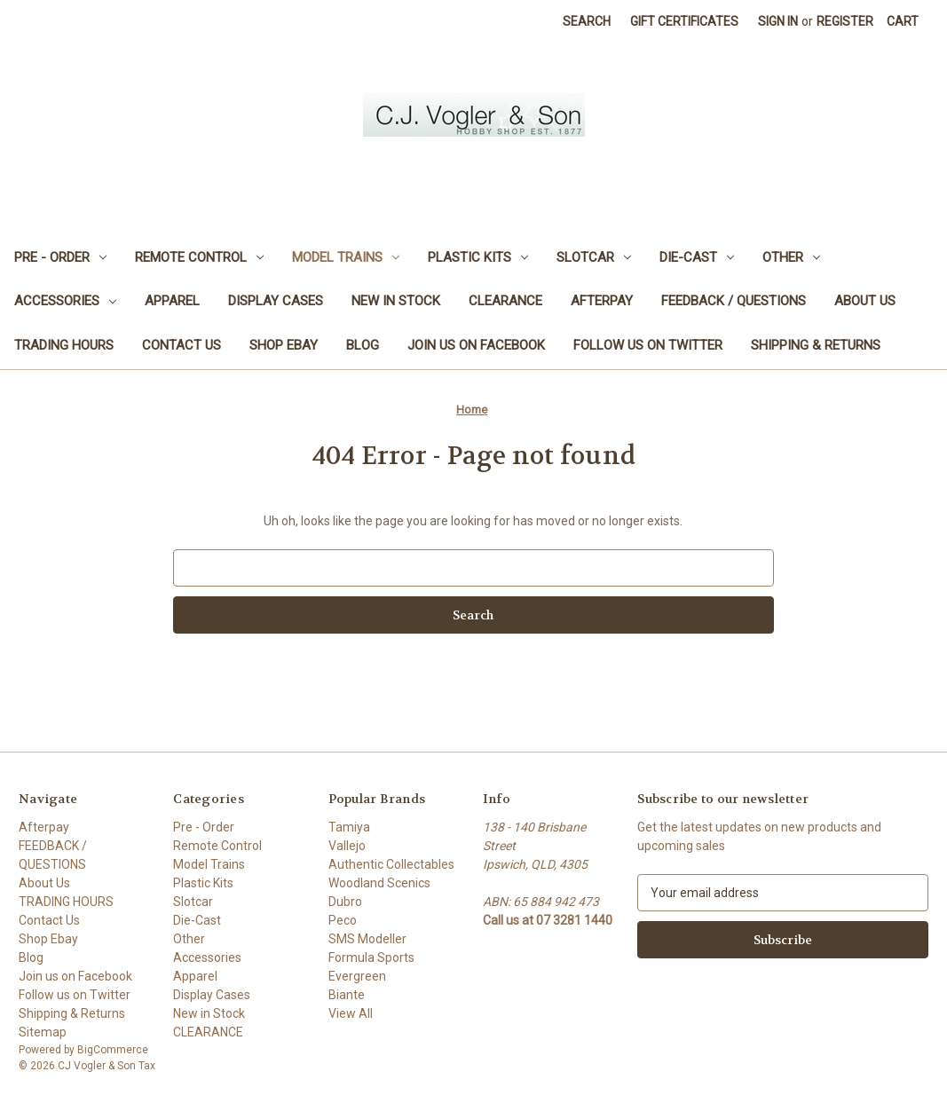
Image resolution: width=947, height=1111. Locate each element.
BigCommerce (112, 1050)
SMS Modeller (367, 939)
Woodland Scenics (379, 883)
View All (350, 1013)
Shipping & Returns (815, 345)
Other (791, 257)
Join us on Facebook (476, 345)
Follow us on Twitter (647, 345)
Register (845, 21)
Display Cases (275, 301)
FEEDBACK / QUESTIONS (733, 301)
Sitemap (43, 1032)
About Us (865, 301)
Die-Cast (696, 257)
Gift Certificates (684, 21)
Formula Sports (371, 957)
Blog (362, 345)
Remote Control (199, 257)
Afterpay (602, 301)
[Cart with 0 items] (902, 21)
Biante (346, 995)
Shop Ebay (283, 345)
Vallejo (347, 846)
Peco (342, 920)
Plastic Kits (478, 257)
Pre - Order (60, 257)
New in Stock (395, 301)
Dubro (345, 901)
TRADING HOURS (64, 345)
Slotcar (593, 257)
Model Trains (345, 257)
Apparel (172, 301)
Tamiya (349, 827)
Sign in (778, 21)
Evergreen (357, 976)
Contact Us (181, 345)
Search (587, 21)
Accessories (65, 301)
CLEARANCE (505, 301)
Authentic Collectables (391, 864)
